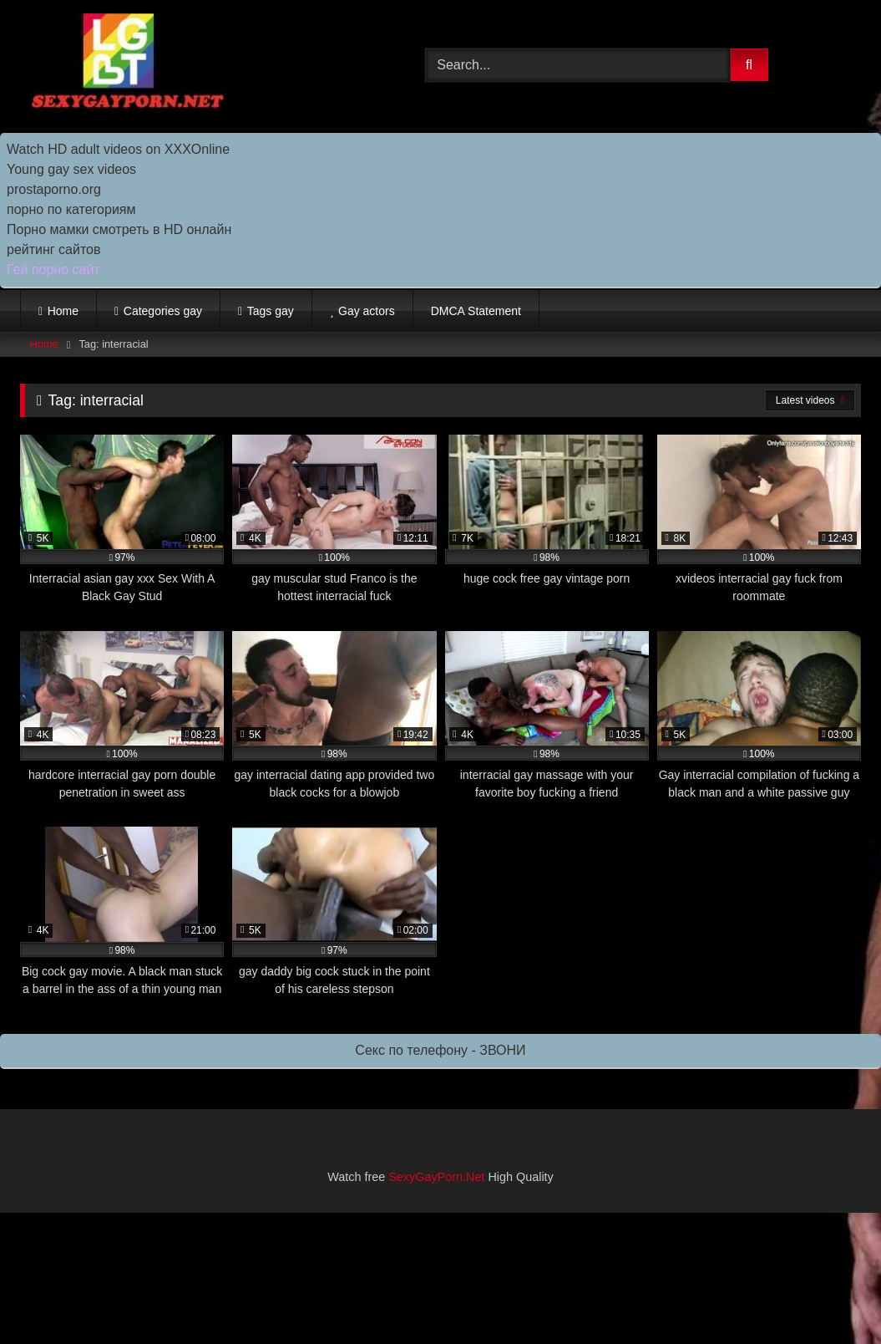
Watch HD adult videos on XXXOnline (118, 149)
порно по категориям (71, 209)
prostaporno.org (54, 189)
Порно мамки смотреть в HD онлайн (119, 229)
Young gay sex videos (71, 169)
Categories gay (163, 311)
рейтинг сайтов (54, 249)
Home (63, 311)
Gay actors (366, 311)
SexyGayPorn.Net (436, 1177)
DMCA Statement (476, 311)
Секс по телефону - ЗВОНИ (440, 1050)
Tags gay (270, 311)
